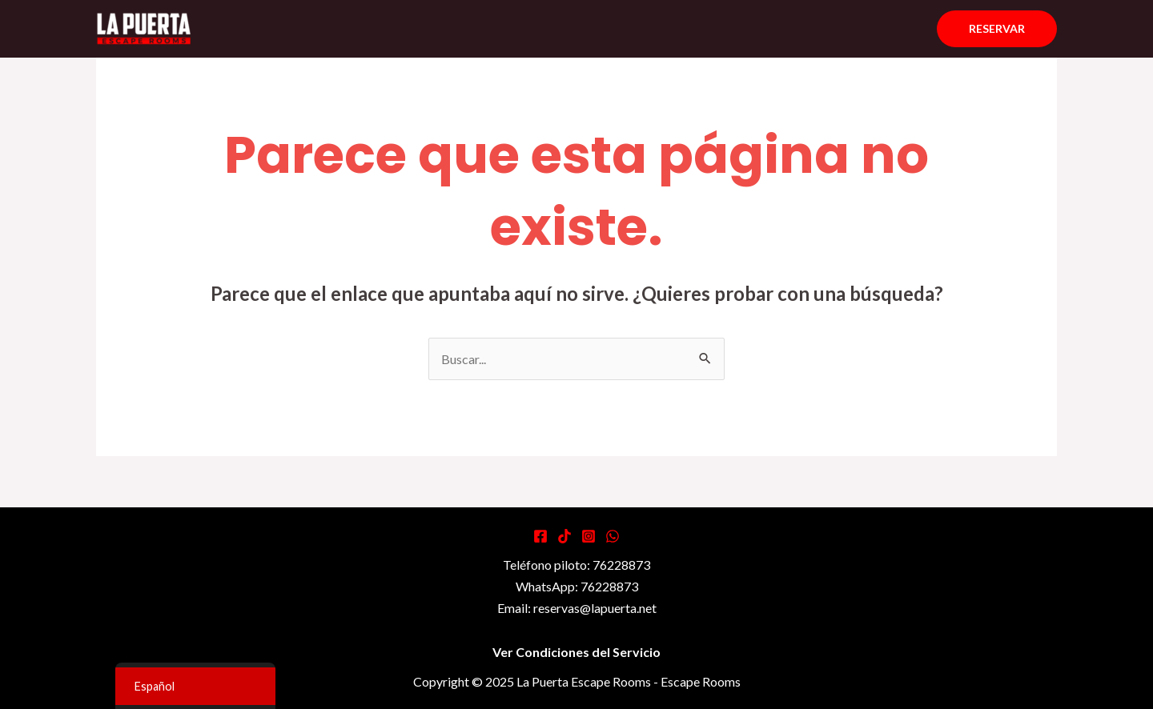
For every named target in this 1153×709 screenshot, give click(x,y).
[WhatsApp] (612, 536)
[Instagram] (588, 536)
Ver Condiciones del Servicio (576, 651)
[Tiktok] (564, 536)
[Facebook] (540, 536)
